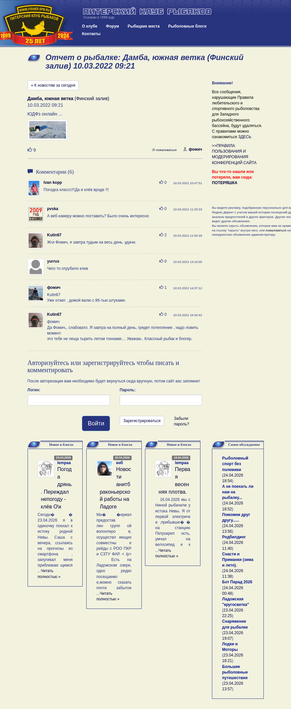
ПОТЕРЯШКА (225, 183)
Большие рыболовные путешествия (235, 672)
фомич (192, 149)
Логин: (34, 390)
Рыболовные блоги (187, 26)
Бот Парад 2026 (237, 582)
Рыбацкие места (144, 26)
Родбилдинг (234, 537)
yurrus (53, 261)
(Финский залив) (69, 98)
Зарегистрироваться (141, 421)
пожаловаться (164, 150)
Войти (96, 423)
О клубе (89, 26)
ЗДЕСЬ (244, 137)
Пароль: (128, 390)
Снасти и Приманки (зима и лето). (237, 560)
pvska (52, 208)
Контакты (91, 34)
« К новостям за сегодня (53, 85)
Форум (112, 26)
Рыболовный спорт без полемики (235, 464)
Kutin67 (54, 235)
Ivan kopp (53, 182)
